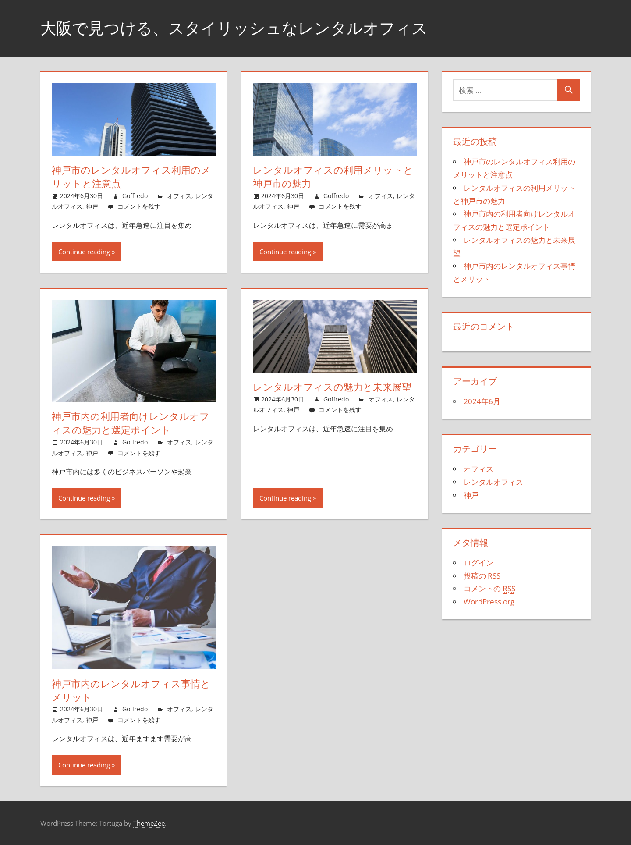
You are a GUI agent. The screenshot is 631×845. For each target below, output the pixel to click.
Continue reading (84, 251)
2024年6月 (482, 401)
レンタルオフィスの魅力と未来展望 (332, 387)
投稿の (482, 576)
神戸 (92, 206)
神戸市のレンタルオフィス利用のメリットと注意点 (131, 177)
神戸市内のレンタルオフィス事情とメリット (131, 690)
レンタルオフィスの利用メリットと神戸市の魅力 (333, 177)
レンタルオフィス (493, 482)
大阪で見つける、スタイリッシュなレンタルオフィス (234, 28)
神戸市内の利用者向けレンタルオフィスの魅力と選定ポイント (130, 423)
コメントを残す (138, 206)
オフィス (179, 196)
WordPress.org (489, 601)
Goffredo (135, 196)
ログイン (478, 562)
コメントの (489, 588)
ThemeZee (149, 823)
